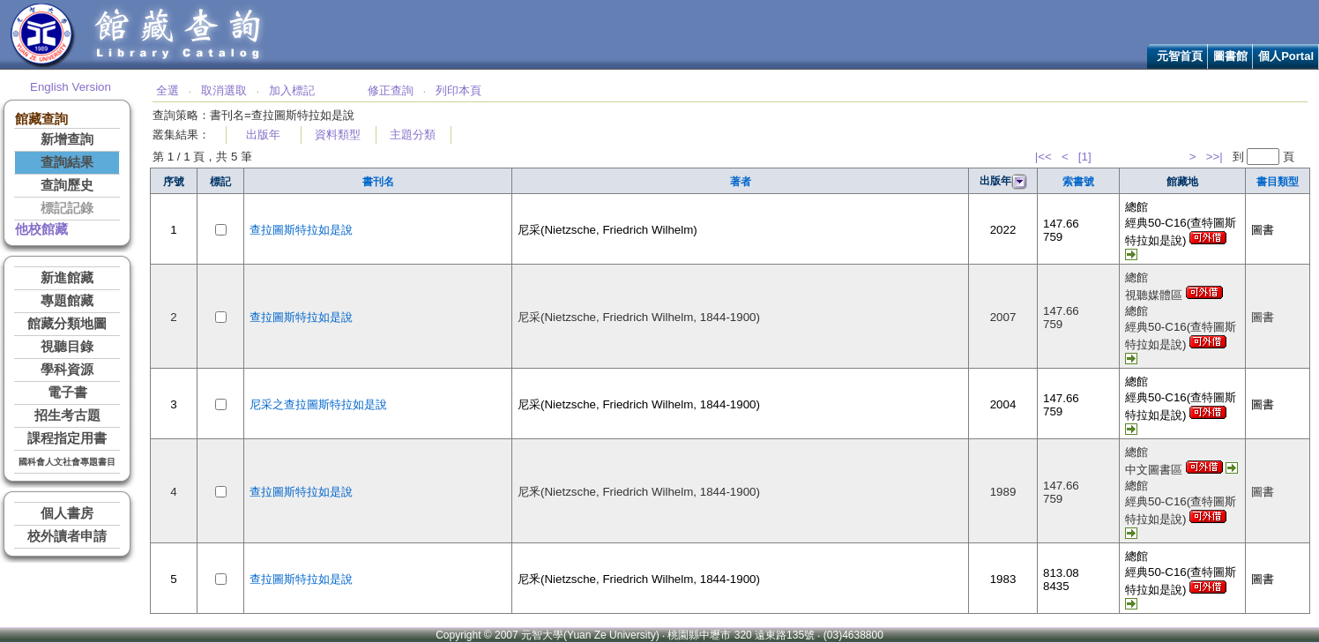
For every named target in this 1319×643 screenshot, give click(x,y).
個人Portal (1286, 56)
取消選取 (224, 90)
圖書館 (1230, 56)
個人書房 (67, 513)
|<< (1043, 156)
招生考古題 (67, 415)
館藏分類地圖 (67, 324)
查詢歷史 (67, 185)
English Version (70, 86)
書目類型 (1277, 182)
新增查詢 (67, 139)
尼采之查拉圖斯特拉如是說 (318, 404)
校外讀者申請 (67, 536)
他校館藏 (41, 229)
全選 (167, 90)
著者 (740, 182)
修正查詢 (391, 90)
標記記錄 (67, 208)
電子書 (67, 392)
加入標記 (292, 90)
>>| (1214, 156)
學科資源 (67, 370)
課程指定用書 (67, 438)
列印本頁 (458, 90)
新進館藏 (67, 278)
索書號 (1078, 182)
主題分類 (413, 134)
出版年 (263, 134)
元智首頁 (1180, 56)
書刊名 (378, 182)
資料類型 (338, 134)
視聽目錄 (67, 347)
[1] (1085, 156)
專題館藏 (67, 301)
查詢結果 (67, 162)
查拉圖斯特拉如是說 (301, 229)
